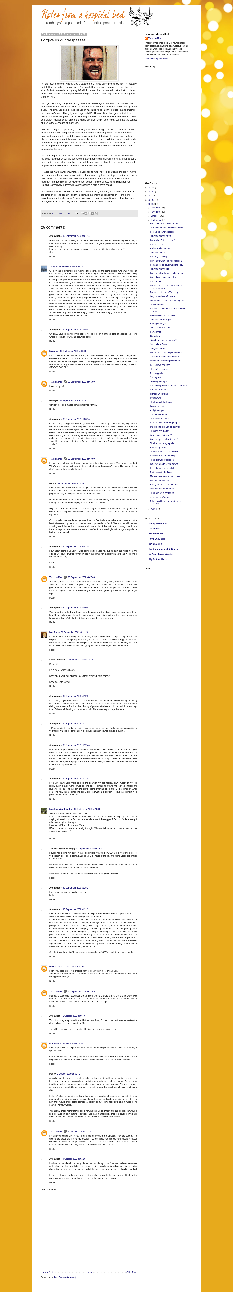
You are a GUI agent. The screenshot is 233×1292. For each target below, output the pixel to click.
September (156, 220)
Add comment (49, 1189)
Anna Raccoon (156, 534)
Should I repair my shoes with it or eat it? (169, 385)
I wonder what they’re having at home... (168, 273)
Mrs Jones (54, 632)
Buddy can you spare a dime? (164, 484)
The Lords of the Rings (160, 402)
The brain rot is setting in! (162, 493)
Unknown (54, 1043)
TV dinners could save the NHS (164, 356)
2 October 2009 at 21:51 (68, 1074)
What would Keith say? (161, 435)
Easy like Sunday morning (162, 455)
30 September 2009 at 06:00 (73, 351)
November (156, 212)
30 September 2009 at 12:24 (76, 696)
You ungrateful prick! (159, 381)
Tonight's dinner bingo (160, 319)
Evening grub (156, 373)
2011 (150, 196)
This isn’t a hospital (159, 369)
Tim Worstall (155, 528)
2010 (150, 200)
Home (89, 1272)
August (154, 509)
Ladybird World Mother (61, 809)
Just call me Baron (158, 344)
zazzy (52, 266)
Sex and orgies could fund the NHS (166, 265)
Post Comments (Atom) (65, 1277)
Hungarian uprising (159, 394)
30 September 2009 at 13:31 (89, 848)
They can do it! (157, 304)
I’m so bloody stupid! (159, 480)
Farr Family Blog (157, 539)
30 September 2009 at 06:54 (76, 419)
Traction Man (56, 382)
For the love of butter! (160, 365)
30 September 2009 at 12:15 (79, 660)
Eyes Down (155, 398)
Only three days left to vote (162, 296)
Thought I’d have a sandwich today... (167, 227)
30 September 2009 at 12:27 (76, 723)
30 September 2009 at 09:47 (76, 607)
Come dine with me (159, 389)
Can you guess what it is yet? (164, 439)
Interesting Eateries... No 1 (162, 240)
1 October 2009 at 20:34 (71, 1043)
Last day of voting (158, 256)
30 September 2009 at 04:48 (69, 266)
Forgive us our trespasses (162, 232)
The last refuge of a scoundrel (164, 451)
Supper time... (156, 281)
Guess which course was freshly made (168, 300)
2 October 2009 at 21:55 (79, 1131)
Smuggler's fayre (158, 323)
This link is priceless (159, 418)
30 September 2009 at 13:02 (87, 809)
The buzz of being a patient (163, 443)
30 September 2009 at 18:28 (76, 888)
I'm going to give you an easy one (165, 427)
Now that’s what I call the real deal (166, 261)
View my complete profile (156, 59)
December (156, 208)
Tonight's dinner (157, 348)
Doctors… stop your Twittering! (164, 292)
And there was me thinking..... (163, 549)
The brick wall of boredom (162, 460)
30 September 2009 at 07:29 (70, 483)
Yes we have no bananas (162, 489)
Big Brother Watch (158, 559)
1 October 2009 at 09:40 (74, 1016)
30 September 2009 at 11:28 (74, 632)
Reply (52, 256)
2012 (150, 191)
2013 (150, 187)
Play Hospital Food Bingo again (164, 422)
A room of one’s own (159, 497)
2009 (150, 204)
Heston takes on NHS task (162, 315)
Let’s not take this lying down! (164, 464)
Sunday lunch (156, 377)
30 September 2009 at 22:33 (70, 966)
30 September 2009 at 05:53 (76, 329)
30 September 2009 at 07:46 (81, 577)
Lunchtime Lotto (157, 406)
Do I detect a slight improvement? (166, 352)
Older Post (131, 1272)
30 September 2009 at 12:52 (76, 778)
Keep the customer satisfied (163, 468)
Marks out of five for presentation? (166, 361)
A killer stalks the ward (160, 248)
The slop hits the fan (159, 431)
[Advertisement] (159, 123)
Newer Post (47, 1272)
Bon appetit (155, 332)
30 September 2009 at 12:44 (76, 745)
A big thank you (157, 410)
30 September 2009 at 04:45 (76, 236)
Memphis (54, 351)
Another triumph (157, 244)
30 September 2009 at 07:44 (76, 546)
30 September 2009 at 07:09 (81, 459)
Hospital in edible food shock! (164, 223)
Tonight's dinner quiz (159, 269)
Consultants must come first (163, 277)
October (155, 216)
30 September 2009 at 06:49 (73, 400)
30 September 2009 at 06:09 (81, 382)
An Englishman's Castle (161, 554)
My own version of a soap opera (165, 476)
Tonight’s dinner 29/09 (160, 236)
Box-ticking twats (158, 447)
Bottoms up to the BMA (161, 472)
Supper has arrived (159, 414)
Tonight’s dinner (157, 252)
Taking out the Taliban (160, 328)
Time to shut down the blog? (163, 340)
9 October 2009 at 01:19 (74, 1159)
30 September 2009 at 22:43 (81, 991)
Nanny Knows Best (158, 523)
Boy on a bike (155, 544)
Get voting (155, 336)
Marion (52, 966)
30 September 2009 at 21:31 (76, 909)
